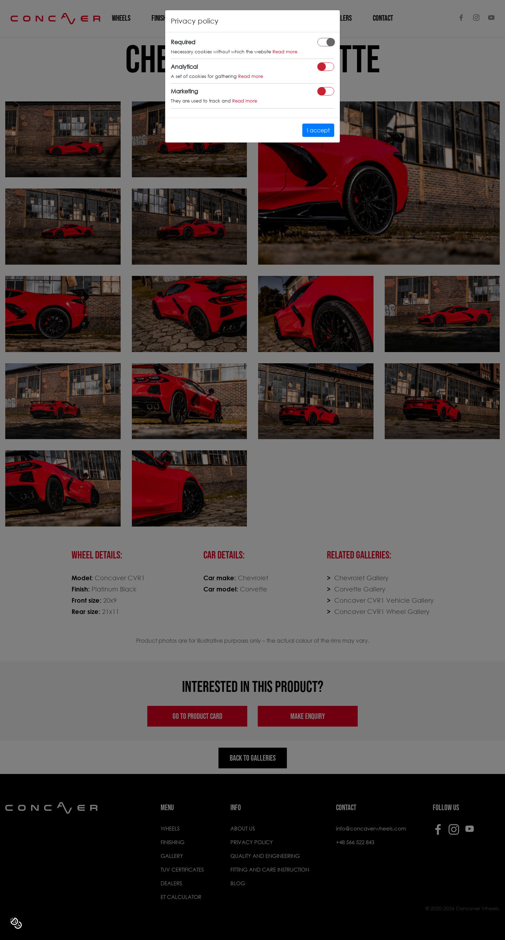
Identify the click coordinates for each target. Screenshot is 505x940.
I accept (318, 130)
